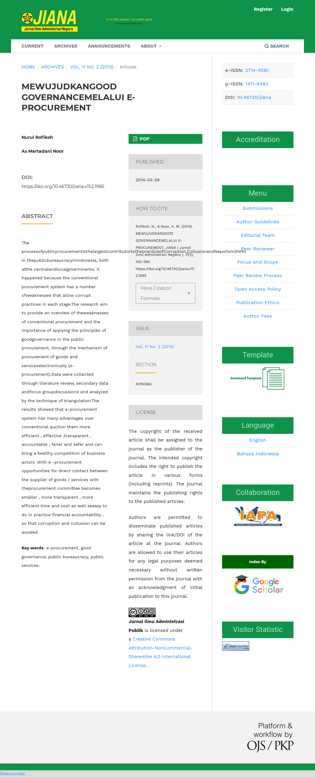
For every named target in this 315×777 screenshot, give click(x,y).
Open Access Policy (257, 289)
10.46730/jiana (254, 97)
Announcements (109, 46)
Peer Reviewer (258, 249)
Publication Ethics (258, 302)
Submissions (258, 208)
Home (28, 67)
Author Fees (257, 316)
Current (32, 46)
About (149, 46)
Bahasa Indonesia (258, 454)
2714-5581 (257, 70)
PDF (144, 139)
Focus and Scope (257, 262)
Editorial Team (258, 235)
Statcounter (12, 773)
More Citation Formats (156, 293)
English (257, 440)
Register (263, 9)
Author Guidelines (257, 222)
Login (287, 9)
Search (277, 46)
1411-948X (256, 84)
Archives (65, 46)
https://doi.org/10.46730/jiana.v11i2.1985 (63, 186)
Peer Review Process (257, 275)
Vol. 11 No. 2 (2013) (92, 67)
